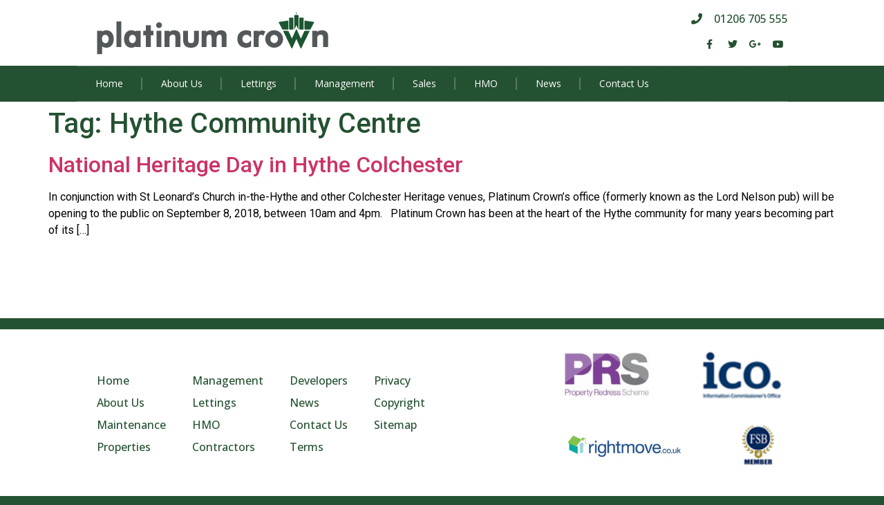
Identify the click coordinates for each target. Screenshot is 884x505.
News (548, 83)
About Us (182, 83)
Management (344, 83)
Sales (424, 83)
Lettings (258, 83)
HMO (486, 83)
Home (109, 83)
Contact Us (624, 83)
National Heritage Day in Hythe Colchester (255, 165)
